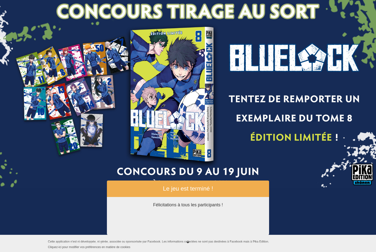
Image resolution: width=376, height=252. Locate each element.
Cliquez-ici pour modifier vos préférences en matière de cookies (89, 247)
